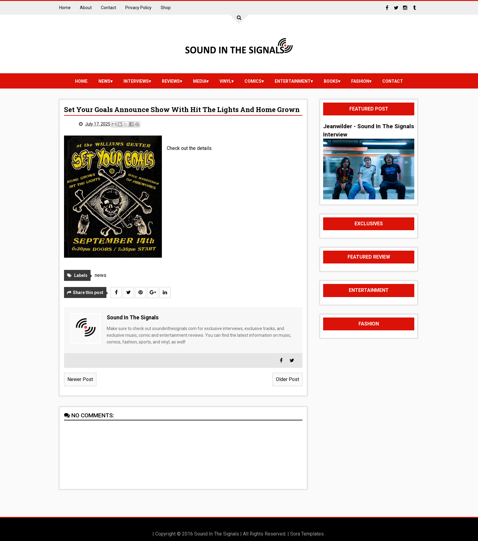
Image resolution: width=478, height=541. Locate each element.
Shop (166, 7)
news (104, 81)
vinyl (225, 81)
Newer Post (80, 379)
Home (65, 7)
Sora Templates (307, 534)
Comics (253, 81)
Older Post (287, 379)
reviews (171, 81)
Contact (108, 7)
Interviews (136, 81)
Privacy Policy (138, 7)
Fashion (360, 81)
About (86, 7)
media (199, 81)
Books (331, 81)
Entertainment (293, 81)
